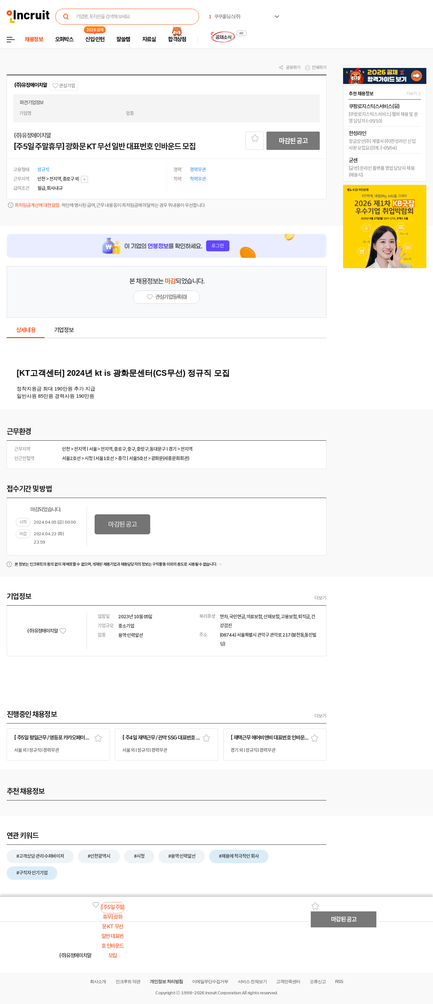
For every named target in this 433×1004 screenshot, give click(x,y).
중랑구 (143, 449)
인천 (66, 449)
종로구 (120, 449)
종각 (122, 458)
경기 (173, 449)
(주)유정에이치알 (30, 85)
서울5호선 (138, 458)
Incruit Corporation (223, 993)
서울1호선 (104, 458)
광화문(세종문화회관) (170, 458)
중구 (131, 449)
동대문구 (158, 449)
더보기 (320, 598)
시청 (89, 458)
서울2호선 (71, 458)
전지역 (80, 449)
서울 (93, 449)
